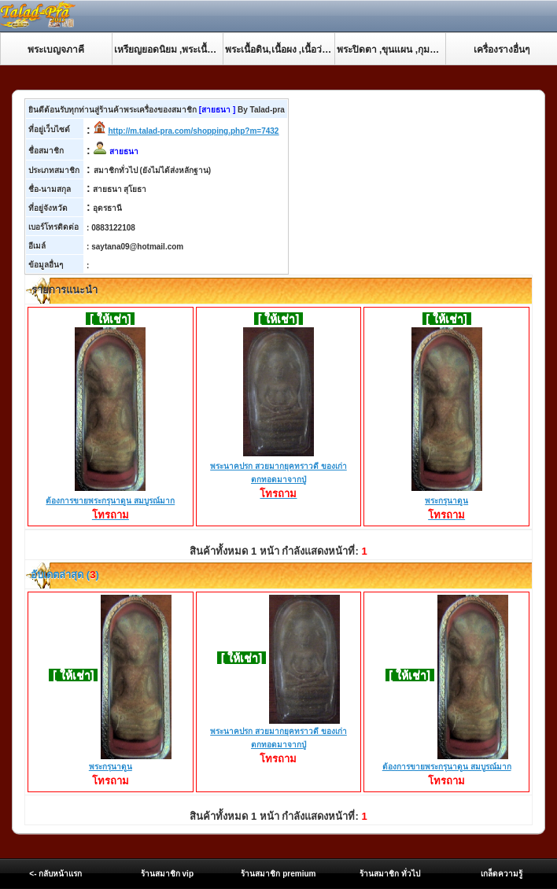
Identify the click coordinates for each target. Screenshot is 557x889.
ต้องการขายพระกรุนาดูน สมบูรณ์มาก (110, 502)
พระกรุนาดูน (446, 502)
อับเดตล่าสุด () (63, 575)
